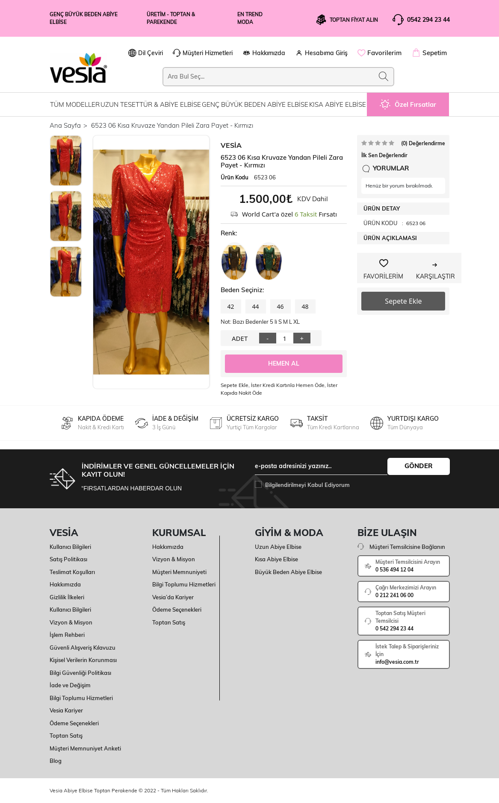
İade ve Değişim (70, 685)
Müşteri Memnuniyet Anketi (85, 748)
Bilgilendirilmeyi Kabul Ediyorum (307, 484)
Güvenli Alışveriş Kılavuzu (82, 647)
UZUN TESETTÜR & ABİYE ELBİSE (150, 104)
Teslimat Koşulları (72, 572)
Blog (56, 760)
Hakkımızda (65, 584)
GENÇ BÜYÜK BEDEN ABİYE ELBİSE (255, 104)
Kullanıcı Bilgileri (70, 546)
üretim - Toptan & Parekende (171, 18)
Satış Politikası (68, 559)
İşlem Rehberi (67, 634)
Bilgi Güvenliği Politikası (80, 672)
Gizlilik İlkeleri (67, 597)
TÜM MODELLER (75, 104)
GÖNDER (419, 466)
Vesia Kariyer (66, 710)
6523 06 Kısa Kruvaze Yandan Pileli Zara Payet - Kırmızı (172, 125)
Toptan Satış (66, 735)
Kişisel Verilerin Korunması (83, 659)
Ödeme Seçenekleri (74, 723)
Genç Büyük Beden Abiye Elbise (84, 18)
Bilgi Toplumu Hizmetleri (81, 698)
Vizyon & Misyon (71, 622)
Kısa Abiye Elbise (276, 559)
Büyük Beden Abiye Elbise (288, 572)
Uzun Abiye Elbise (278, 546)
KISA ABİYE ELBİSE (337, 104)
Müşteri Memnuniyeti (179, 572)
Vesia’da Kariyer (173, 597)
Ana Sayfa (65, 125)
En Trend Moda (250, 18)
